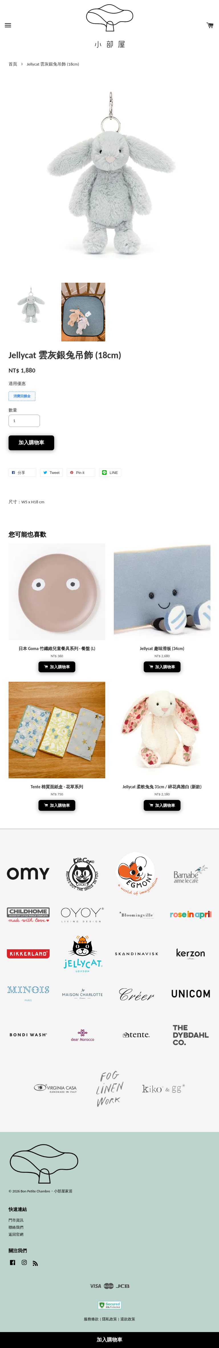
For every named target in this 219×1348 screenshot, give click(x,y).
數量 (13, 410)
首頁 (13, 64)
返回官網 (16, 1234)
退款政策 (127, 1319)
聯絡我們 (16, 1227)
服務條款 (91, 1319)
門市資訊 (16, 1220)
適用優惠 (17, 383)
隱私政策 (109, 1319)
